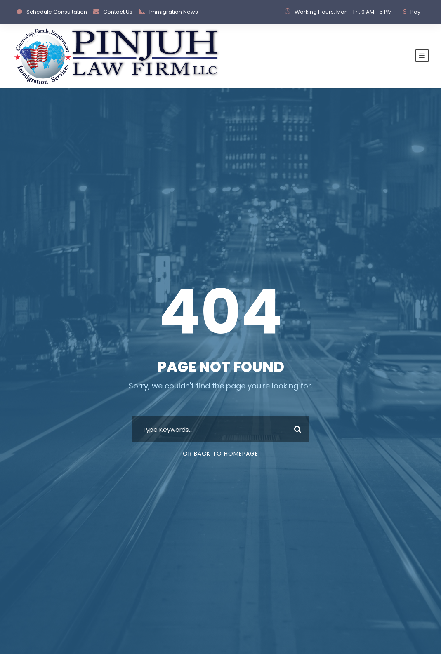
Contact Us (117, 12)
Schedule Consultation (56, 12)
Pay (415, 12)
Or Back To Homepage (220, 453)
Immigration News (173, 12)
